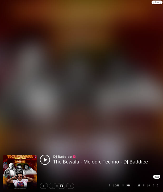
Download (71, 186)
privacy (157, 2)
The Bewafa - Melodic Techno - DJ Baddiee (100, 161)
